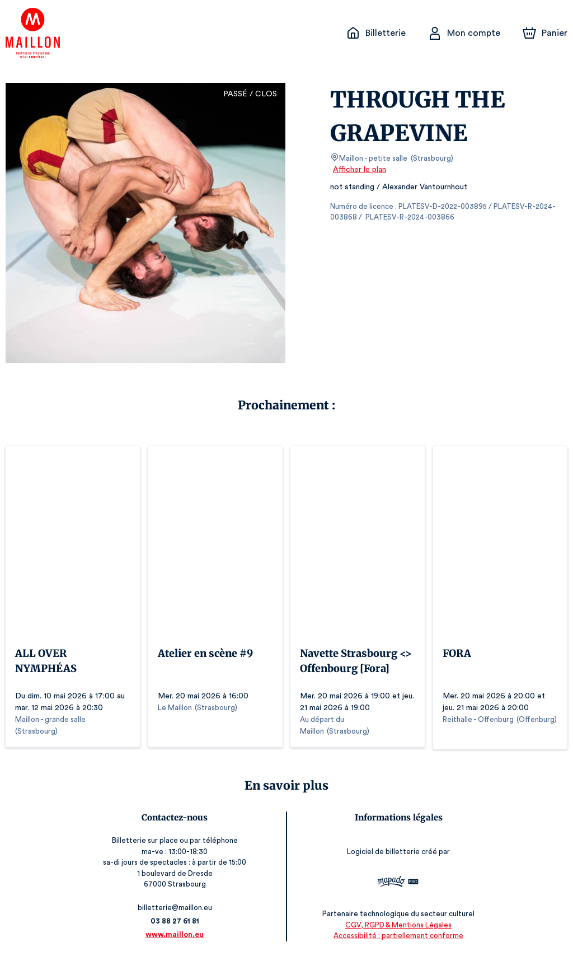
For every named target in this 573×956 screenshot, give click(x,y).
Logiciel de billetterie (383, 850)
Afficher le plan (358, 169)
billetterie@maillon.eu (175, 905)
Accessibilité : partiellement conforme (397, 934)
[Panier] (545, 33)
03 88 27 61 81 (175, 919)
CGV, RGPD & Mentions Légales (397, 922)
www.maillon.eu (175, 932)
